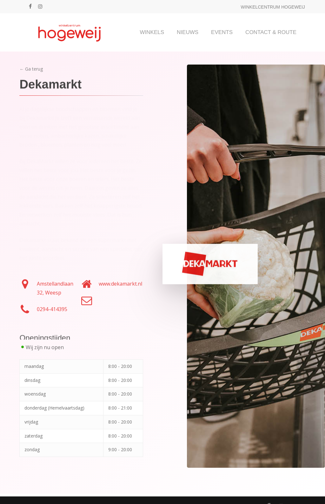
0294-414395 (52, 312)
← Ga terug (31, 69)
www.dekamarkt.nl (120, 286)
